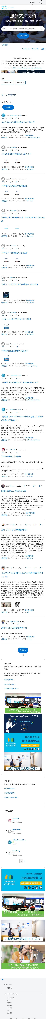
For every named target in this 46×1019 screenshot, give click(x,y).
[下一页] (25, 861)
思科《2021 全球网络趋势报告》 (14, 530)
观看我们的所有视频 (11, 797)
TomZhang (30, 302)
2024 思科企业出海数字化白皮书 (14, 351)
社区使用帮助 (8, 680)
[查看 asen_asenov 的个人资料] (27, 829)
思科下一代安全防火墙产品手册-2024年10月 (19, 284)
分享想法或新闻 (10, 793)
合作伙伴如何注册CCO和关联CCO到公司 (18, 122)
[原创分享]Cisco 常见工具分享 (13, 491)
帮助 (8, 1000)
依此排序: (4, 102)
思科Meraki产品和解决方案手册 (14, 628)
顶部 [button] (2, 979)
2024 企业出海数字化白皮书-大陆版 (16, 319)
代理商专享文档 (7, 82)
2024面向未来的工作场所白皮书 (14, 186)
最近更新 (4, 137)
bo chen (29, 639)
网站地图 (9, 1013)
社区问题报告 (10, 997)
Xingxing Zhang (32, 366)
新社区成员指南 (9, 684)
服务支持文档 (29, 135)
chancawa (30, 169)
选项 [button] (42, 49)
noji (28, 612)
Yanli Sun (30, 201)
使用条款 (9, 1003)
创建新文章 (23, 36)
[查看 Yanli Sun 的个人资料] (27, 818)
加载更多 (23, 650)
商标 (8, 1010)
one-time (30, 558)
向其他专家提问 (10, 789)
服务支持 (5, 45)
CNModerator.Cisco (33, 137)
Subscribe (35, 49)
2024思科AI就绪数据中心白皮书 (14, 253)
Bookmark (25, 49)
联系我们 (9, 988)
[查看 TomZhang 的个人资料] (27, 851)
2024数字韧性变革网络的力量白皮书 (16, 154)
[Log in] (40, 2)
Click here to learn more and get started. (27, 68)
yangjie (29, 515)
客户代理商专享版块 (10, 689)
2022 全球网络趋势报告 (11, 457)
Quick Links (23, 984)
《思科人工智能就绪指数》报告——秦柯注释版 (19, 382)
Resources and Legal (23, 994)
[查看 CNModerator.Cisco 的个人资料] (27, 840)
